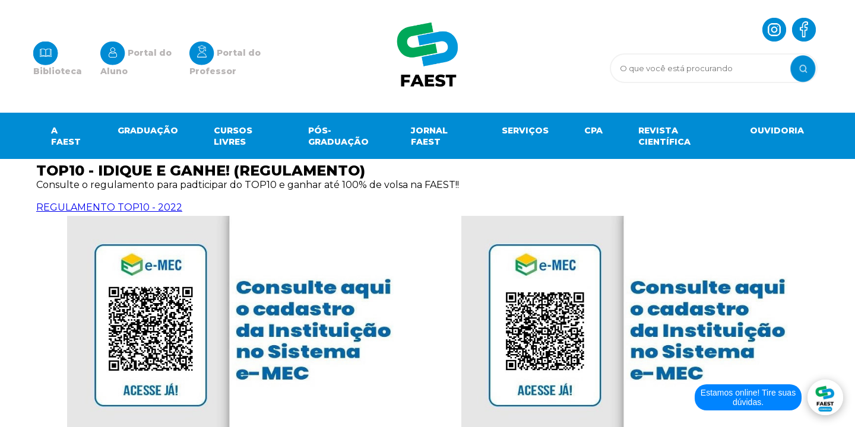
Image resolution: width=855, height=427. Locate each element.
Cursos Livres (233, 136)
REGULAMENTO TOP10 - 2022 (109, 207)
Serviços (525, 130)
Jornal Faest (429, 136)
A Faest (66, 136)
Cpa (593, 130)
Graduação (148, 130)
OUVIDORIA (777, 130)
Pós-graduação (338, 136)
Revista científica (664, 136)
